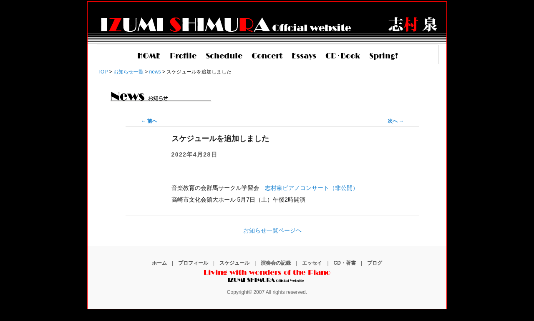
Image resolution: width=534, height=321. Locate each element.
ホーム (159, 263)
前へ (149, 121)
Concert (267, 56)
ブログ (374, 263)
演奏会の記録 (276, 263)
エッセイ (312, 263)
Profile (183, 56)
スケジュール (234, 263)
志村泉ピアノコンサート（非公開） (311, 188)
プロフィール (193, 263)
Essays (304, 56)
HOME (149, 56)
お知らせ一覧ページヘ (272, 230)
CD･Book (342, 56)
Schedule (224, 56)
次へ (396, 121)
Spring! (383, 56)
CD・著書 (345, 263)
